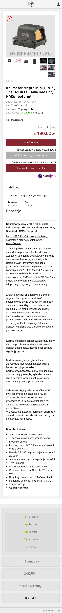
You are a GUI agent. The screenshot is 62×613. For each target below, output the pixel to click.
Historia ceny (14, 120)
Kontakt (31, 597)
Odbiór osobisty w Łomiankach (31, 168)
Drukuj (14, 187)
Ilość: (40, 127)
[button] (14, 203)
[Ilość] (47, 127)
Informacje (31, 561)
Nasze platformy (31, 585)
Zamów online (31, 142)
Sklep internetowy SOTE (51, 610)
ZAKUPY (31, 573)
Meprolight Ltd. (26, 109)
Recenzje (13, 211)
